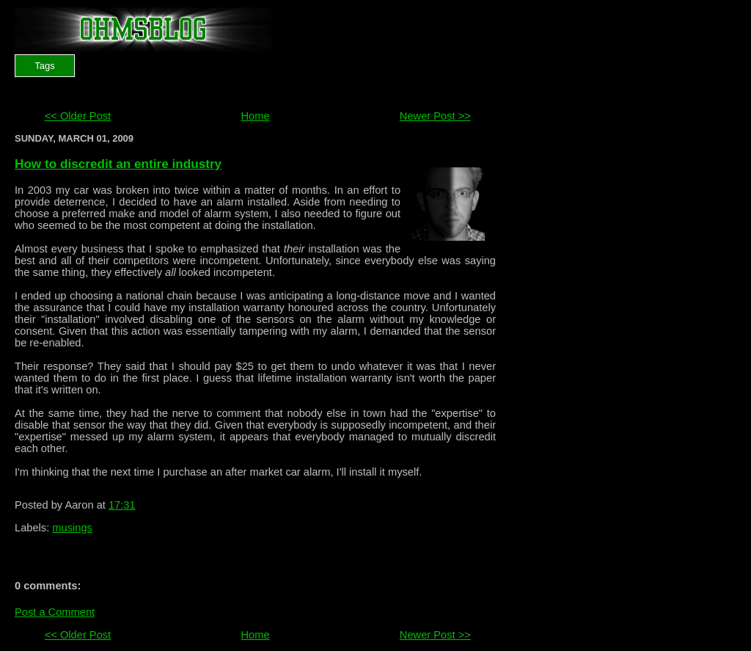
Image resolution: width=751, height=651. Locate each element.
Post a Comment (55, 612)
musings (72, 528)
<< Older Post (78, 116)
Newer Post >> (435, 116)
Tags (44, 65)
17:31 (122, 505)
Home (255, 116)
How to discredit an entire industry (118, 163)
